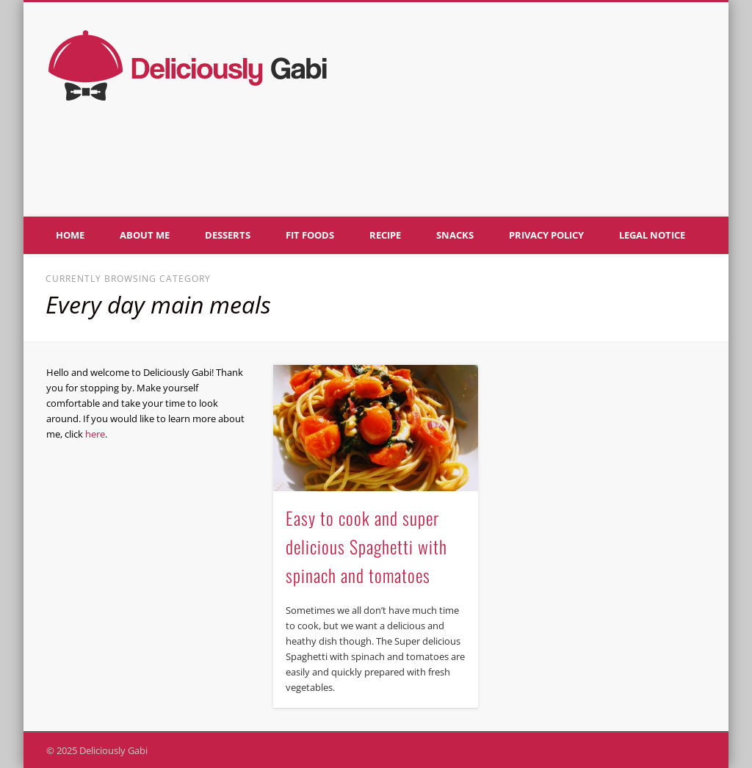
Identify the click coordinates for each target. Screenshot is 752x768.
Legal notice (652, 235)
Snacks (455, 235)
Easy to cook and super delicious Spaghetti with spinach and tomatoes (366, 546)
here (95, 434)
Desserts (227, 235)
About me (145, 235)
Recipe (385, 235)
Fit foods (310, 235)
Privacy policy (546, 235)
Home (70, 235)
